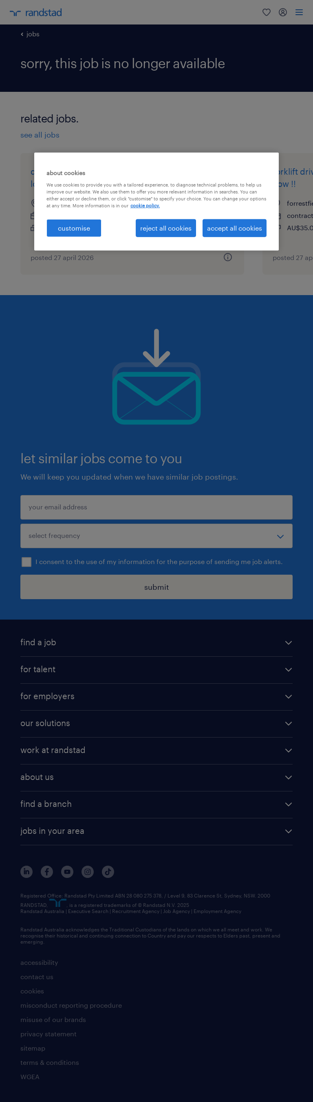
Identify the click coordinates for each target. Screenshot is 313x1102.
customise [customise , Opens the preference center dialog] (74, 228)
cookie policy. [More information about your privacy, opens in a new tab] (145, 205)
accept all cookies (234, 228)
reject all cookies (166, 228)
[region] (156, 202)
